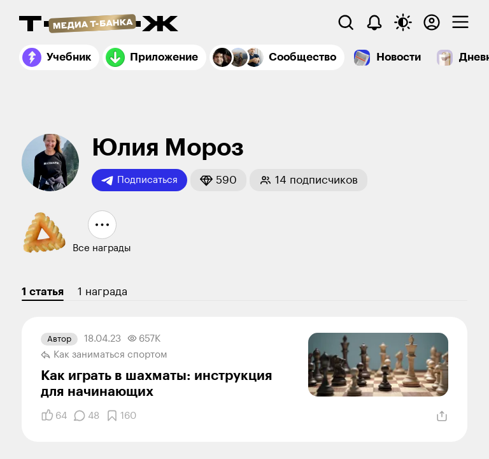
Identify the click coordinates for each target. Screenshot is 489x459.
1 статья (43, 291)
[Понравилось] (54, 415)
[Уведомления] (374, 22)
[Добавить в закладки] (121, 415)
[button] (218, 180)
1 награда (102, 291)
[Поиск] (345, 22)
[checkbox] (460, 22)
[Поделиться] (442, 416)
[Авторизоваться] (431, 22)
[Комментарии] (86, 415)
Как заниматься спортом (104, 355)
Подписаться (139, 180)
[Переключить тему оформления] (403, 22)
